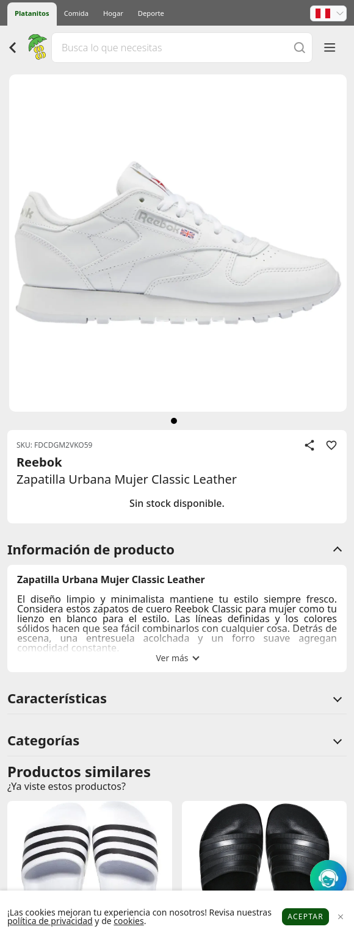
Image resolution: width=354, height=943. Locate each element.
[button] (328, 13)
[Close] (340, 917)
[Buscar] (299, 47)
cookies (128, 921)
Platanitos (32, 13)
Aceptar (305, 916)
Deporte (151, 13)
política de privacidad (50, 921)
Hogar (113, 13)
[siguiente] (174, 421)
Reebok (39, 462)
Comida (76, 13)
